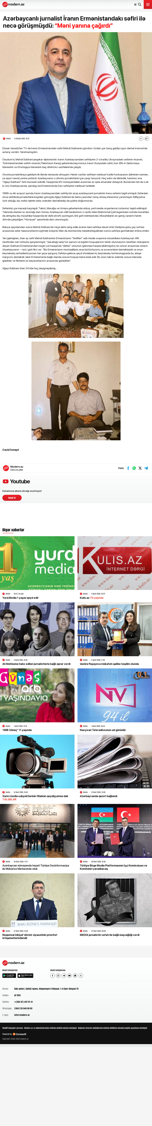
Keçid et (12, 498)
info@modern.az (22, 1015)
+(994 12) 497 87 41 (23, 1002)
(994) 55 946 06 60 (23, 1008)
